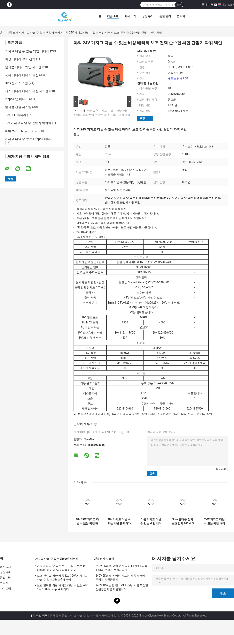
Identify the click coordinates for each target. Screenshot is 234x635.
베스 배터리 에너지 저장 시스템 (27, 91)
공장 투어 (147, 16)
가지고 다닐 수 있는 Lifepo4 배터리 (29, 139)
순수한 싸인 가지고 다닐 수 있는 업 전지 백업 (184, 414)
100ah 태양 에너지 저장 (94, 414)
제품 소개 (113, 16)
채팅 (142, 118)
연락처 (181, 16)
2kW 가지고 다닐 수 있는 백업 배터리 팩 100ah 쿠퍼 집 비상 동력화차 (214, 521)
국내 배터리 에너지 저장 (21, 75)
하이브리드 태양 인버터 (21, 131)
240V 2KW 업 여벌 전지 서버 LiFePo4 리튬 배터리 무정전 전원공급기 (121, 567)
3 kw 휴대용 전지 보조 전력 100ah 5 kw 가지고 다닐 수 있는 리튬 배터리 (183, 521)
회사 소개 (130, 16)
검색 (178, 4)
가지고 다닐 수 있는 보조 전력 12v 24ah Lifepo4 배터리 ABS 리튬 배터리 (61, 567)
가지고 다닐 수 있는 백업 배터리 (40, 32)
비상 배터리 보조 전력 (20, 59)
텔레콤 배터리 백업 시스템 (23, 67)
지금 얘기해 (206, 4)
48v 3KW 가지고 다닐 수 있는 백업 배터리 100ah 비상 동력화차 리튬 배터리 (87, 521)
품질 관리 (165, 16)
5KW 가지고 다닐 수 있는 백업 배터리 (133, 414)
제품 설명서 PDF (178, 78)
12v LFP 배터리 (15, 115)
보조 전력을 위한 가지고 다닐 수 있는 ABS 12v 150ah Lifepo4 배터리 (62, 587)
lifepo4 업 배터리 (16, 99)
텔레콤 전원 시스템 (18, 107)
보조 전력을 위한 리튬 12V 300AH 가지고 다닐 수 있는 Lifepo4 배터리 (62, 577)
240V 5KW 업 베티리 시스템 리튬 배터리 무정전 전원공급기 (120, 577)
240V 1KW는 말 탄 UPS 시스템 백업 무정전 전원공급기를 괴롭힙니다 (122, 587)
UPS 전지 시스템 (16, 83)
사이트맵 (5, 588)
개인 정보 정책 (39, 615)
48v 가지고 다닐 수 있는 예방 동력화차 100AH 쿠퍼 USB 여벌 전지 (119, 521)
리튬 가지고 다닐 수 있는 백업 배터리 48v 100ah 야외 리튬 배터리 (151, 521)
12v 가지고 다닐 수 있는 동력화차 (28, 123)
